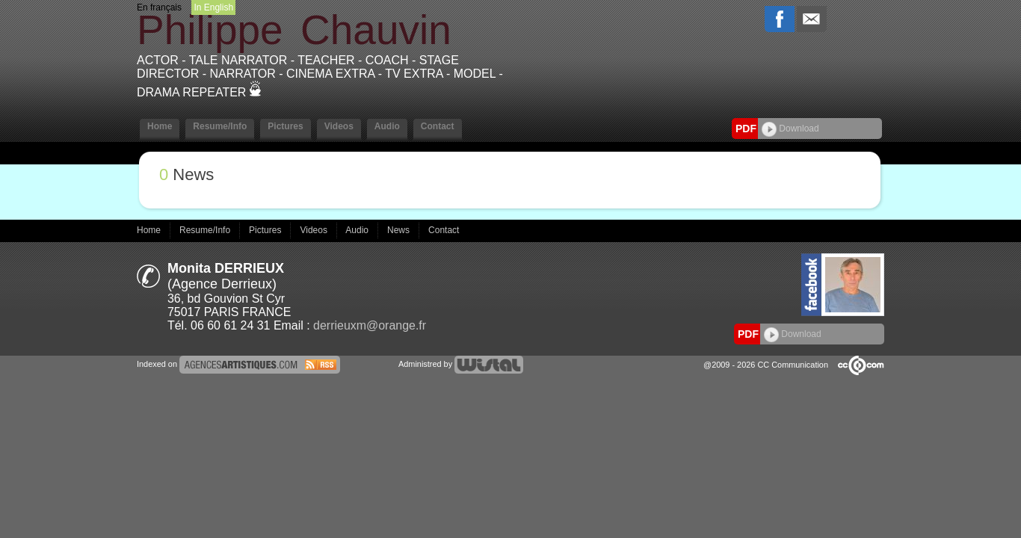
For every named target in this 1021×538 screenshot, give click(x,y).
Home (159, 126)
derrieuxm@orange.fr (369, 325)
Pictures (285, 126)
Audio (387, 126)
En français (159, 7)
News (399, 230)
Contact (437, 126)
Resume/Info (220, 126)
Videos (339, 126)
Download (790, 128)
